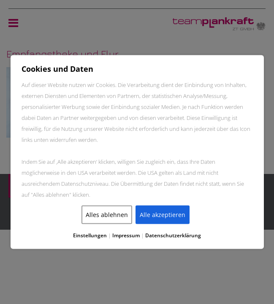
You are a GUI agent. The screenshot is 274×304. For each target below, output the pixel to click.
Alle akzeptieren (162, 215)
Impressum (126, 235)
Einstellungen (90, 235)
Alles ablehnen (107, 215)
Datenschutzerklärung (173, 235)
